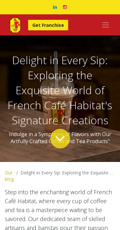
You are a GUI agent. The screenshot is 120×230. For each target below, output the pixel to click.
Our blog (9, 176)
